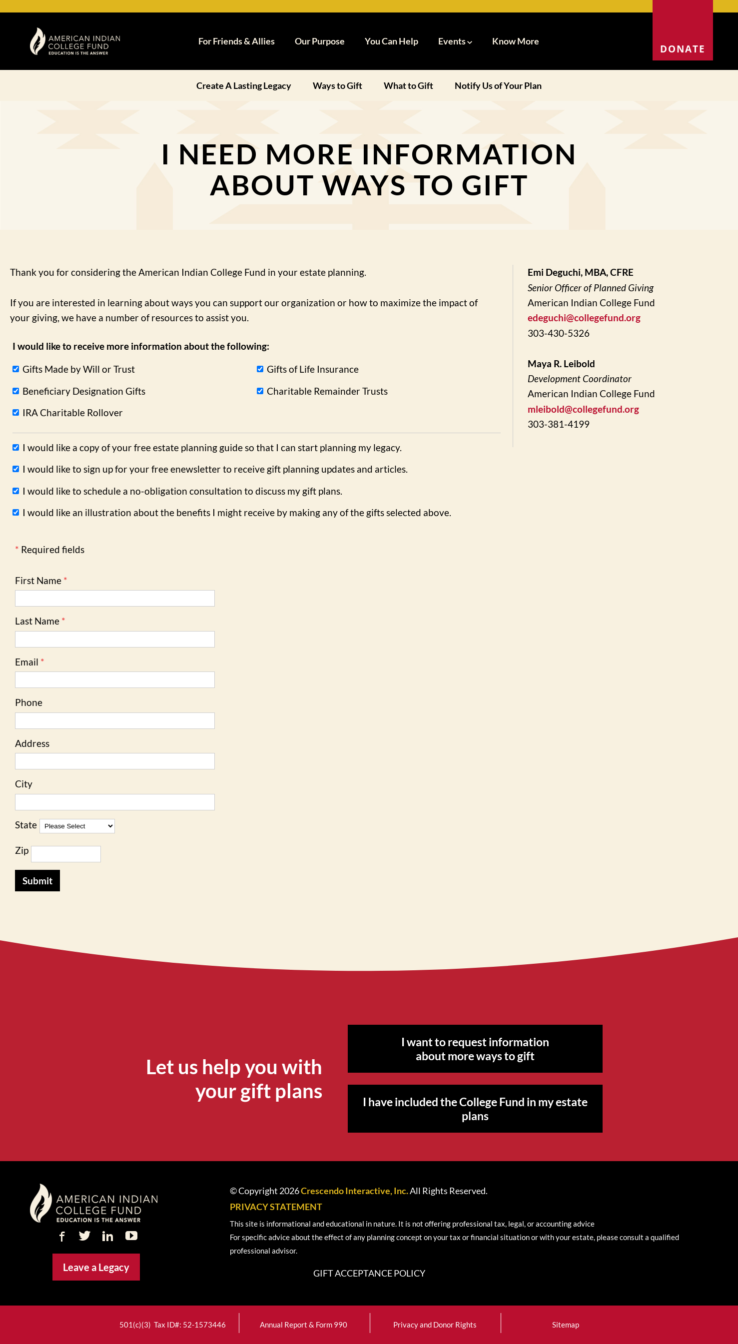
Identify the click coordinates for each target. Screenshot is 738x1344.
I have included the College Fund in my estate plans (475, 1109)
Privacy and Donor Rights (435, 1325)
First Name (38, 580)
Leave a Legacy (96, 1267)
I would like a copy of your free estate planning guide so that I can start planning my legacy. (212, 447)
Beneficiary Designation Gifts (83, 391)
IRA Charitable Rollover (72, 412)
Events (455, 40)
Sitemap (565, 1325)
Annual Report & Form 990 (303, 1325)
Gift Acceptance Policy (369, 1273)
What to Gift (408, 85)
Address (32, 743)
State (26, 824)
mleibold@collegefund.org (583, 409)
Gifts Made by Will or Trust (78, 369)
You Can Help (391, 40)
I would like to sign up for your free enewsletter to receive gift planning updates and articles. (215, 469)
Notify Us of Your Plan (498, 85)
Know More (515, 40)
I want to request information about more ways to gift (475, 1049)
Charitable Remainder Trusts (327, 391)
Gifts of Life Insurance (313, 369)
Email (26, 662)
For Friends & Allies (236, 40)
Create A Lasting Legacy (243, 85)
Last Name (37, 621)
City (23, 783)
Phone (28, 702)
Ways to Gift (337, 85)
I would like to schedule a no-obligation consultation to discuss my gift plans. (182, 491)
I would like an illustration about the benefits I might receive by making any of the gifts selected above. (236, 512)
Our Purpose (320, 40)
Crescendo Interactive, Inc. (354, 1190)
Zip (21, 850)
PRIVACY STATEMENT (276, 1206)
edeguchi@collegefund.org (584, 317)
